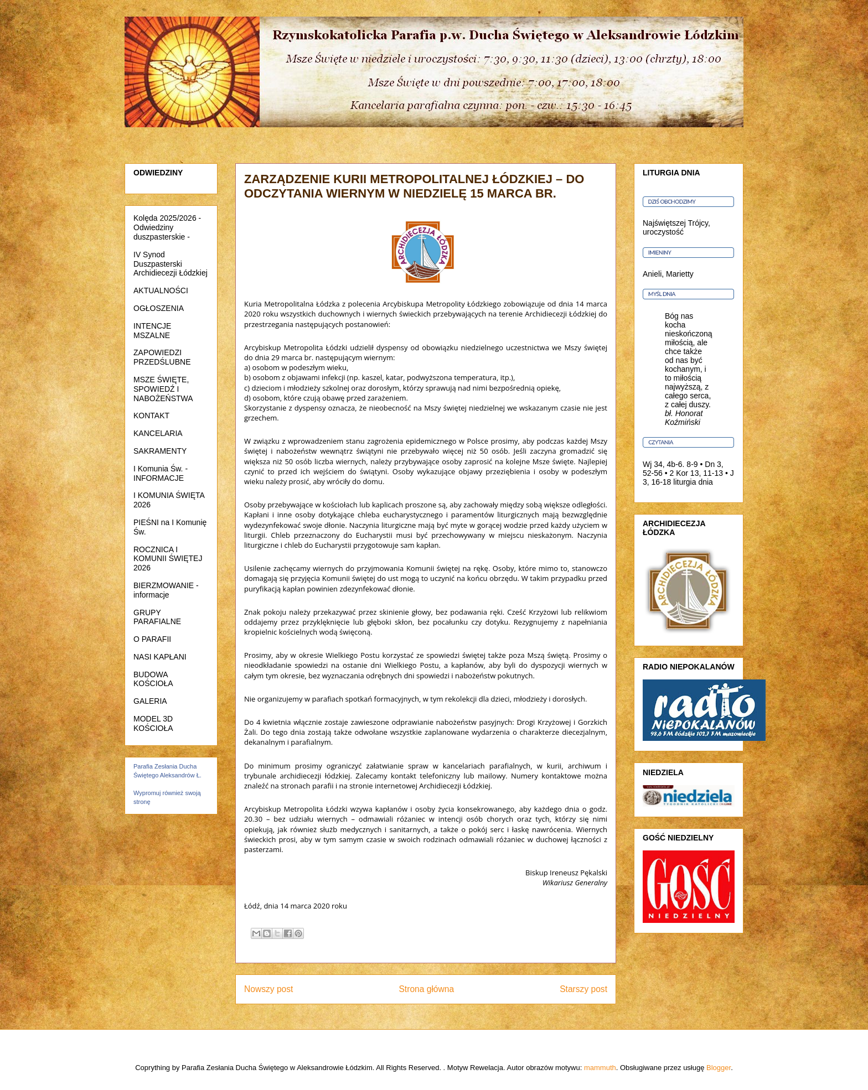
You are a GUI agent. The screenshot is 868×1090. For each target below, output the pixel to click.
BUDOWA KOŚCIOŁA (153, 679)
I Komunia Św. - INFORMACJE (160, 473)
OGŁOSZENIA (158, 308)
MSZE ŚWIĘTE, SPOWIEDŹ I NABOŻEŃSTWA (163, 389)
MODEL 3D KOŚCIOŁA (153, 723)
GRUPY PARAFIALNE (157, 617)
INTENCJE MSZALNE (152, 330)
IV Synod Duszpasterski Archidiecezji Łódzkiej (170, 264)
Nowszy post (268, 989)
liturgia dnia (693, 481)
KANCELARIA (158, 433)
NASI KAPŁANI (160, 656)
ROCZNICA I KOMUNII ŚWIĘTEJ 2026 (167, 559)
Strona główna (426, 989)
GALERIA (150, 701)
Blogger (718, 1067)
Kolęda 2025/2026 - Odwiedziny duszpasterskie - (167, 227)
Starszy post (583, 989)
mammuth (600, 1067)
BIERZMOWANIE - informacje (166, 590)
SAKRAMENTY (160, 451)
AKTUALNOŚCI (160, 290)
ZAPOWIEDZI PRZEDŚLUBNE (161, 357)
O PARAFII (152, 639)
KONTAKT (151, 415)
